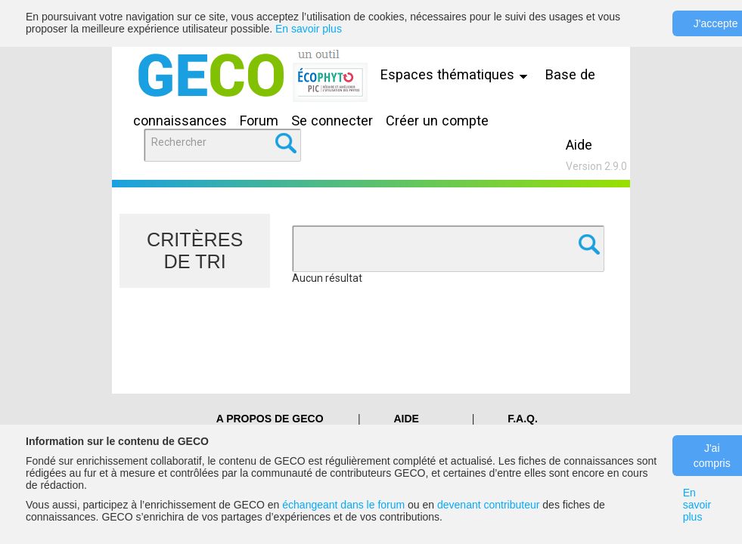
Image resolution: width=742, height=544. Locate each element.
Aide (579, 145)
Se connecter (332, 120)
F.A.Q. (523, 419)
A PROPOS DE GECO (270, 419)
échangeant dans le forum (343, 505)
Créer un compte (437, 120)
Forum (259, 120)
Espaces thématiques (457, 74)
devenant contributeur (488, 505)
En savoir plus (308, 29)
